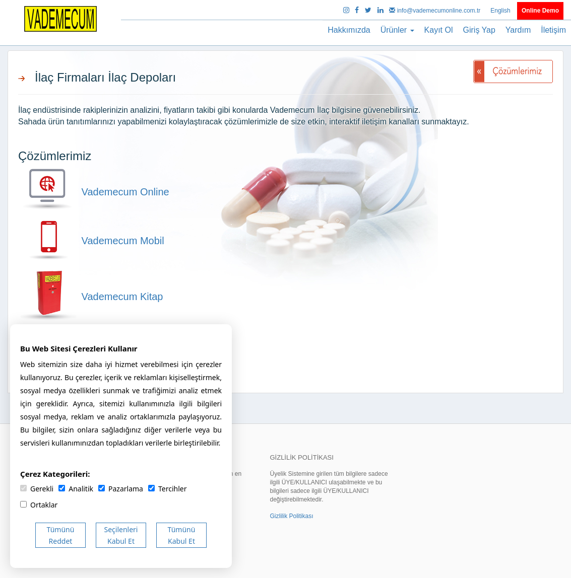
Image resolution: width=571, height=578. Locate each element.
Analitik (75, 488)
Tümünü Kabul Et (182, 535)
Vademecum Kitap (90, 296)
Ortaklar (38, 505)
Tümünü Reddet (61, 535)
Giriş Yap (479, 30)
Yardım (518, 30)
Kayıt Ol (438, 30)
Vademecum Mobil (91, 240)
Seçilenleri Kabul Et (121, 535)
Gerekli (36, 488)
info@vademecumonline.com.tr (435, 10)
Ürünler (397, 30)
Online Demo (540, 10)
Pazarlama (120, 488)
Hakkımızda (349, 30)
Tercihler (167, 488)
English (501, 10)
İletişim (553, 30)
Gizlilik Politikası (291, 516)
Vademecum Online (93, 191)
